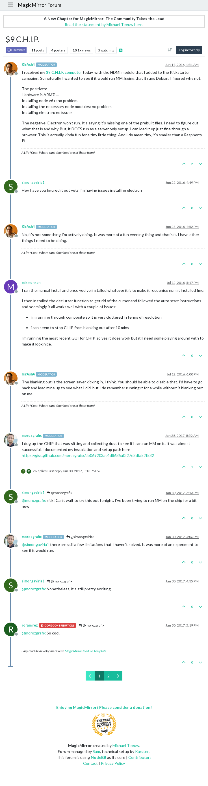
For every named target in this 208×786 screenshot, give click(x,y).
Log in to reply (189, 50)
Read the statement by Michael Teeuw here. (104, 24)
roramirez (30, 625)
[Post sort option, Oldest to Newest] (170, 50)
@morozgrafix (59, 493)
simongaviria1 (33, 182)
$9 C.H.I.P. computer (64, 72)
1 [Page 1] (99, 675)
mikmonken (31, 282)
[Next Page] (117, 676)
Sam (96, 751)
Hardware (16, 50)
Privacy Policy (113, 763)
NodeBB (98, 757)
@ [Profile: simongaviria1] (35, 544)
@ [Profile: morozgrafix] (34, 500)
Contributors (139, 757)
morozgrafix (32, 435)
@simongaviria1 (80, 537)
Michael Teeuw (125, 745)
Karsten (142, 751)
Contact (90, 763)
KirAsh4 (28, 64)
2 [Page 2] (108, 675)
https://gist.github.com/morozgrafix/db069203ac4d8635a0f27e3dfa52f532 (88, 455)
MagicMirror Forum (39, 5)
